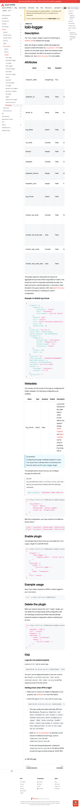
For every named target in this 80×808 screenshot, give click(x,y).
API (3, 113)
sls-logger (8, 85)
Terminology (5, 27)
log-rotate (8, 80)
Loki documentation (42, 733)
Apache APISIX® (6, 8)
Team (41, 8)
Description (71, 11)
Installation (5, 18)
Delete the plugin (72, 28)
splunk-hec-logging (11, 91)
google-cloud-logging (12, 88)
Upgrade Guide (6, 130)
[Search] (73, 8)
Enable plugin (71, 23)
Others (4, 125)
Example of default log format (72, 17)
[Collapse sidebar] (11, 771)
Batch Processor (59, 288)
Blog (15, 8)
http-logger (9, 57)
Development (5, 116)
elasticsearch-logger (11, 99)
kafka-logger (9, 66)
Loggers (6, 55)
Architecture (5, 21)
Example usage (71, 25)
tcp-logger (8, 63)
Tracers (6, 49)
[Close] (78, 1)
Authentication (7, 38)
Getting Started (6, 15)
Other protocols (7, 111)
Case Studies (22, 8)
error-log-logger (10, 83)
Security (5, 41)
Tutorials (4, 24)
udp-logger (9, 71)
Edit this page (30, 759)
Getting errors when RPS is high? (73, 38)
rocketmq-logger (10, 69)
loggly (7, 97)
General (5, 32)
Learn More (58, 1)
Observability (6, 46)
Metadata (70, 21)
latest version (52, 18)
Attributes (40, 695)
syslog (7, 77)
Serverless (6, 108)
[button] (64, 8)
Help (37, 8)
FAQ (3, 122)
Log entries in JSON (53, 48)
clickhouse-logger (11, 74)
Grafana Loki (29, 41)
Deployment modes (7, 119)
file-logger (8, 94)
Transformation (7, 35)
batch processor (42, 56)
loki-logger (9, 105)
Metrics (6, 52)
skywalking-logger (11, 60)
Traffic (4, 43)
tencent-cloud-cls (11, 102)
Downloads (31, 8)
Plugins (4, 29)
